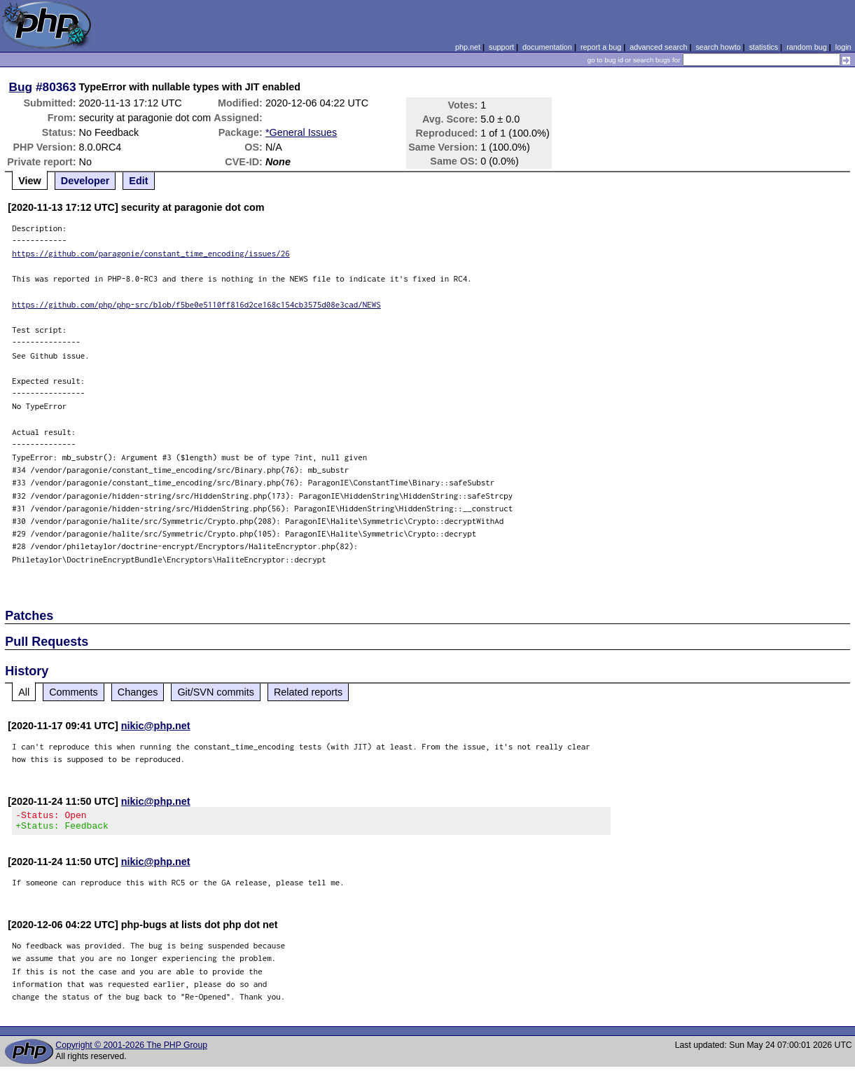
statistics (763, 47)
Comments (73, 692)
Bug (21, 87)
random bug (806, 47)
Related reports (308, 692)
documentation (547, 47)
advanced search (658, 47)
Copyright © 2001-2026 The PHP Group (131, 1049)
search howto (717, 47)
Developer (85, 180)
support (501, 47)
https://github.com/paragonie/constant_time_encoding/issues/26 (151, 253)
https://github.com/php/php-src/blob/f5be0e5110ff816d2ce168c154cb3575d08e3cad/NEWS (196, 304)
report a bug (601, 47)
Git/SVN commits (215, 692)
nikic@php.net (155, 725)
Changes (138, 692)
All (23, 692)
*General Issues (301, 132)
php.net (467, 47)
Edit (138, 180)
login (843, 47)
